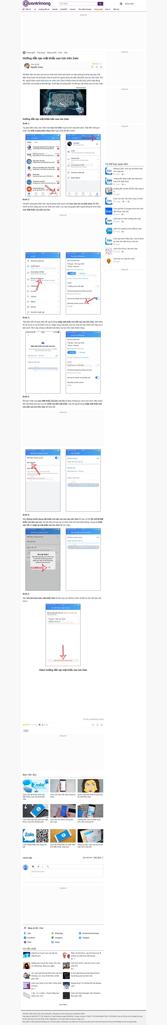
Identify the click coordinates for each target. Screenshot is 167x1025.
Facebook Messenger (89, 933)
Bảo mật (40, 1014)
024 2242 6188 (39, 1019)
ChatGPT (63, 9)
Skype (55, 942)
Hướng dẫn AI (44, 9)
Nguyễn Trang (37, 67)
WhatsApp (57, 933)
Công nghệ (98, 9)
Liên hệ (62, 1014)
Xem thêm (63, 1005)
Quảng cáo (69, 1014)
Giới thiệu (26, 1014)
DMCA (83, 1014)
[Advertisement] (83, 32)
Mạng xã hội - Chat (54, 53)
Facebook (29, 938)
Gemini (72, 9)
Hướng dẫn (47, 1014)
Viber (27, 942)
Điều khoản (33, 1014)
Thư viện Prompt (84, 9)
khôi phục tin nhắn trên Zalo (52, 81)
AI (35, 9)
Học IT (107, 9)
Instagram (57, 938)
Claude (55, 9)
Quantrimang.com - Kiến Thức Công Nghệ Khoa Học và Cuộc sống (37, 3)
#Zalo (26, 731)
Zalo (65, 53)
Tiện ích (116, 9)
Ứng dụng (41, 53)
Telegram (84, 938)
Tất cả (28, 9)
